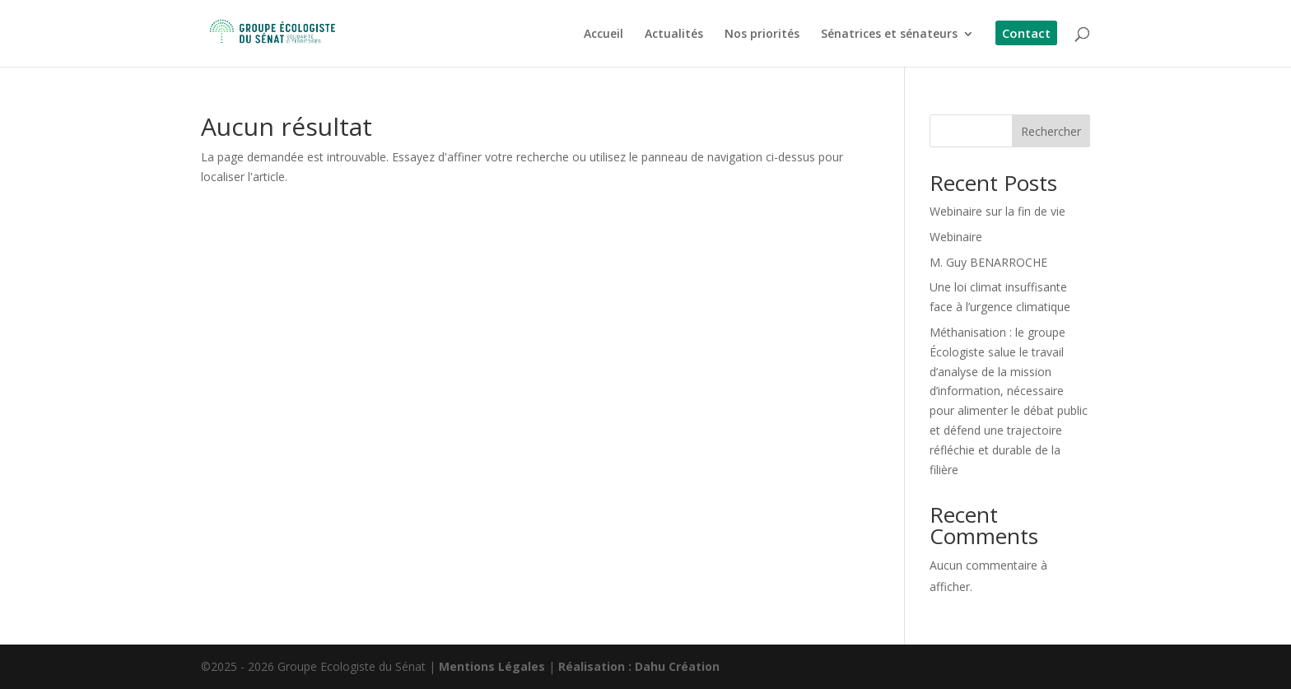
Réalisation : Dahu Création (639, 666)
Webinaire (956, 236)
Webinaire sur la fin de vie (997, 211)
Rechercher (1051, 131)
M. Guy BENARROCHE (988, 262)
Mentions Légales (492, 666)
